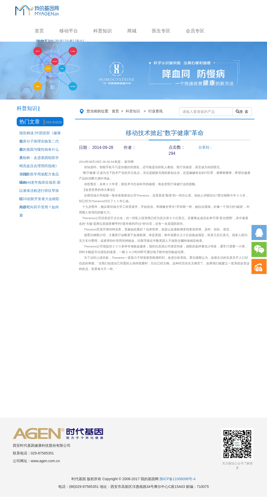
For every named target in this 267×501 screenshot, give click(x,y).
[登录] (59, 41)
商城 (131, 30)
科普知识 (102, 30)
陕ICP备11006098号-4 (178, 479)
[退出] (79, 41)
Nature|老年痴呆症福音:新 (40, 182)
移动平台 (68, 30)
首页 (39, 30)
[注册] (69, 41)
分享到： (205, 147)
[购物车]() (44, 41)
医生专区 (161, 30)
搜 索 (242, 112)
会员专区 (195, 30)
